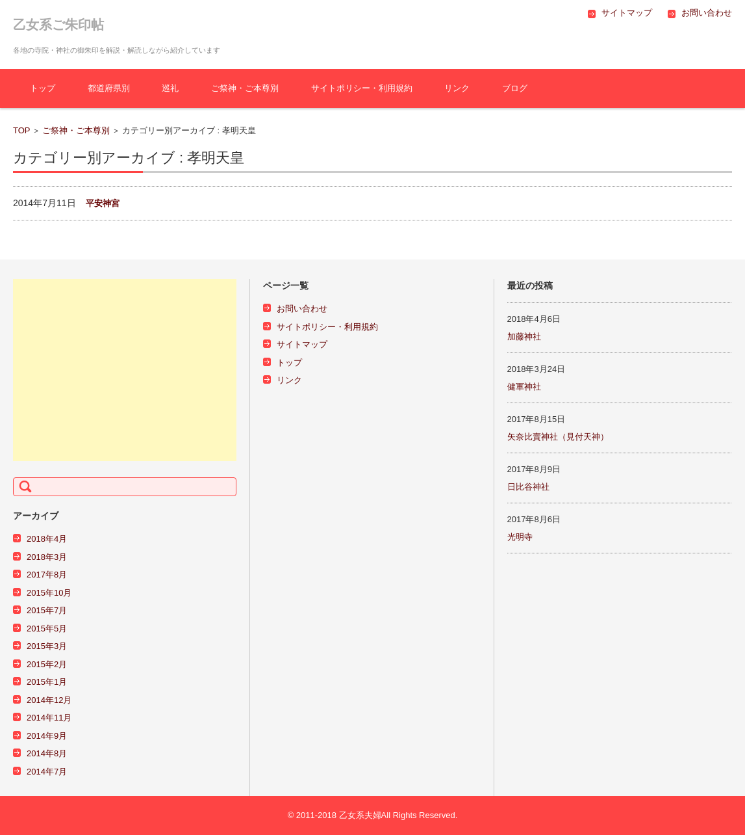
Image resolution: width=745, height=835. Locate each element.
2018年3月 (47, 557)
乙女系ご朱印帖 (58, 25)
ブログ (514, 88)
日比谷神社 (528, 487)
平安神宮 (103, 203)
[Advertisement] (124, 370)
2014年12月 (49, 700)
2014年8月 (47, 753)
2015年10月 (49, 593)
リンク (457, 88)
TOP (22, 130)
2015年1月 (47, 682)
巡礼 (170, 88)
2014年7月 (47, 771)
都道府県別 (109, 88)
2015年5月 (47, 628)
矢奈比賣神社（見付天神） (558, 437)
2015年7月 (47, 610)
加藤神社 (524, 336)
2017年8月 (47, 574)
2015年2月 (47, 664)
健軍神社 (524, 386)
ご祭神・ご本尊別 (245, 88)
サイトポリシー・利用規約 (361, 88)
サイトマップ (302, 344)
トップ (42, 88)
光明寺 (520, 537)
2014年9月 (47, 736)
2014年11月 (49, 717)
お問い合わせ (302, 308)
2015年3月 (47, 646)
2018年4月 (47, 539)
